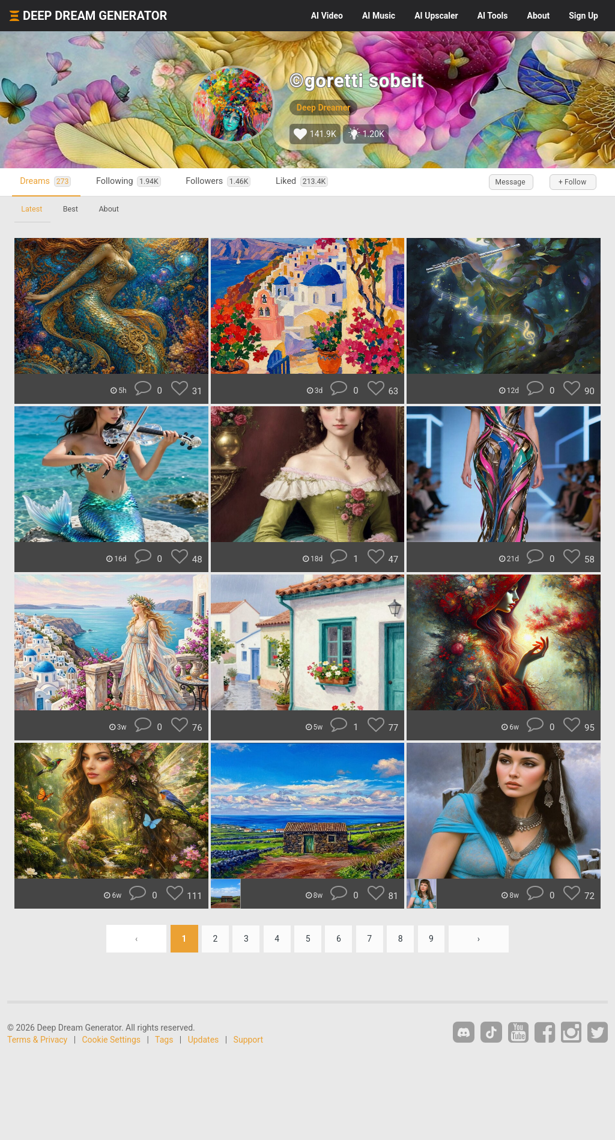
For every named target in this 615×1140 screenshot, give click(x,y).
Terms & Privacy (37, 1039)
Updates (203, 1039)
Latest (32, 208)
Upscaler (436, 15)
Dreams (47, 181)
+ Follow (572, 182)
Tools (492, 15)
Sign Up (583, 15)
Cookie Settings (111, 1039)
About (538, 15)
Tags (164, 1039)
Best (71, 208)
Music (378, 15)
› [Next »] (481, 938)
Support (248, 1039)
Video (327, 15)
